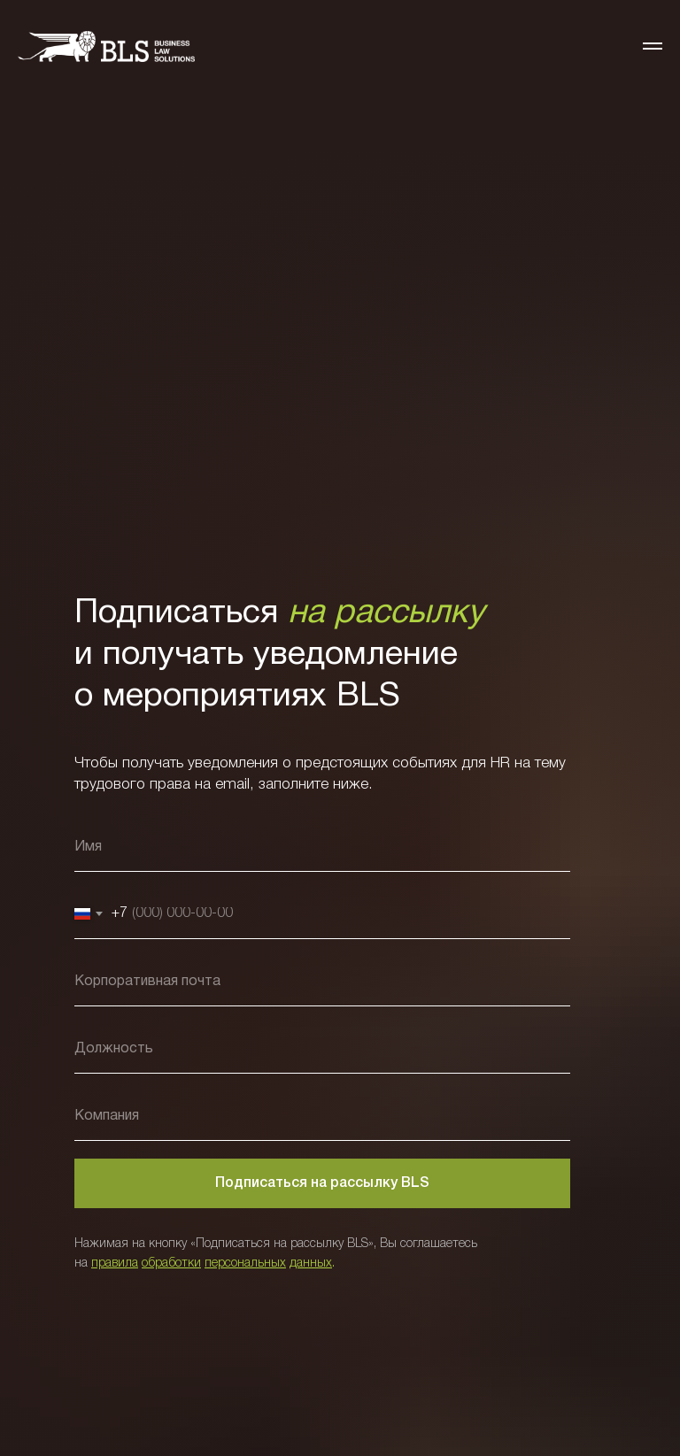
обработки (171, 1263)
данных (311, 1263)
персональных (245, 1263)
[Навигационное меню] (652, 46)
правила (114, 1263)
